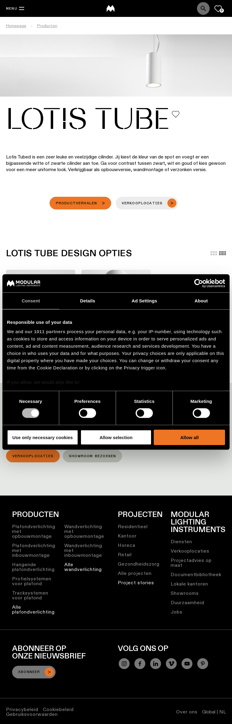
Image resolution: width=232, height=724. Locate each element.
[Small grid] (222, 253)
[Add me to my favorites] (175, 114)
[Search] (203, 8)
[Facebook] (140, 663)
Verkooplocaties (32, 456)
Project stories (136, 582)
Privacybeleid (22, 709)
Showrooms (185, 593)
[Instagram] (124, 663)
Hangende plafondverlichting (33, 567)
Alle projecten (135, 573)
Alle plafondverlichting (33, 609)
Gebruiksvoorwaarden (32, 714)
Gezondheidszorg (139, 564)
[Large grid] (213, 253)
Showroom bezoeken (92, 456)
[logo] (110, 8)
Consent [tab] (31, 300)
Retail (125, 554)
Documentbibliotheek (196, 574)
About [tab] (201, 300)
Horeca (126, 545)
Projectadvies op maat (191, 562)
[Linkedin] (155, 663)
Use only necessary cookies (42, 437)
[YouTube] (187, 663)
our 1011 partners (45, 331)
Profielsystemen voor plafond (31, 581)
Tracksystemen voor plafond (30, 595)
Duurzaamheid (187, 602)
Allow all (189, 437)
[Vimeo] (171, 663)
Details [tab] (87, 300)
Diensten (181, 541)
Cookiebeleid (58, 709)
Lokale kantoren (189, 584)
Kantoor (127, 536)
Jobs (176, 612)
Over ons (187, 712)
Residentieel (133, 526)
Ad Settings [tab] (144, 300)
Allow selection (115, 437)
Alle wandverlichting (83, 567)
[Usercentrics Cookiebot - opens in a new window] (198, 283)
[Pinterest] (202, 663)
